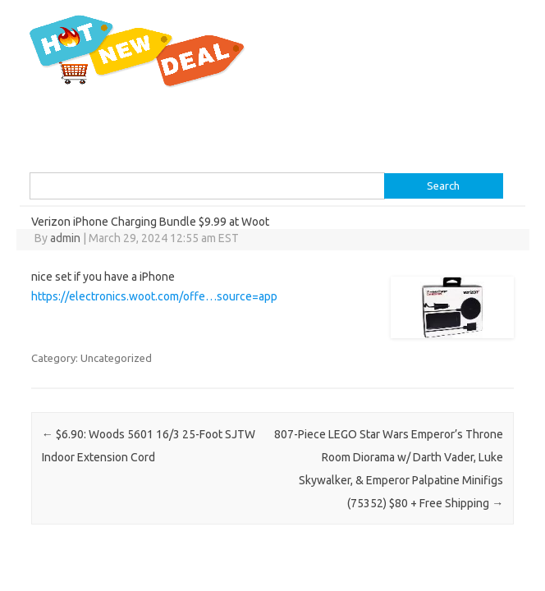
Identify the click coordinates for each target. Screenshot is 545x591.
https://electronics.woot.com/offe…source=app (154, 296)
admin (65, 238)
